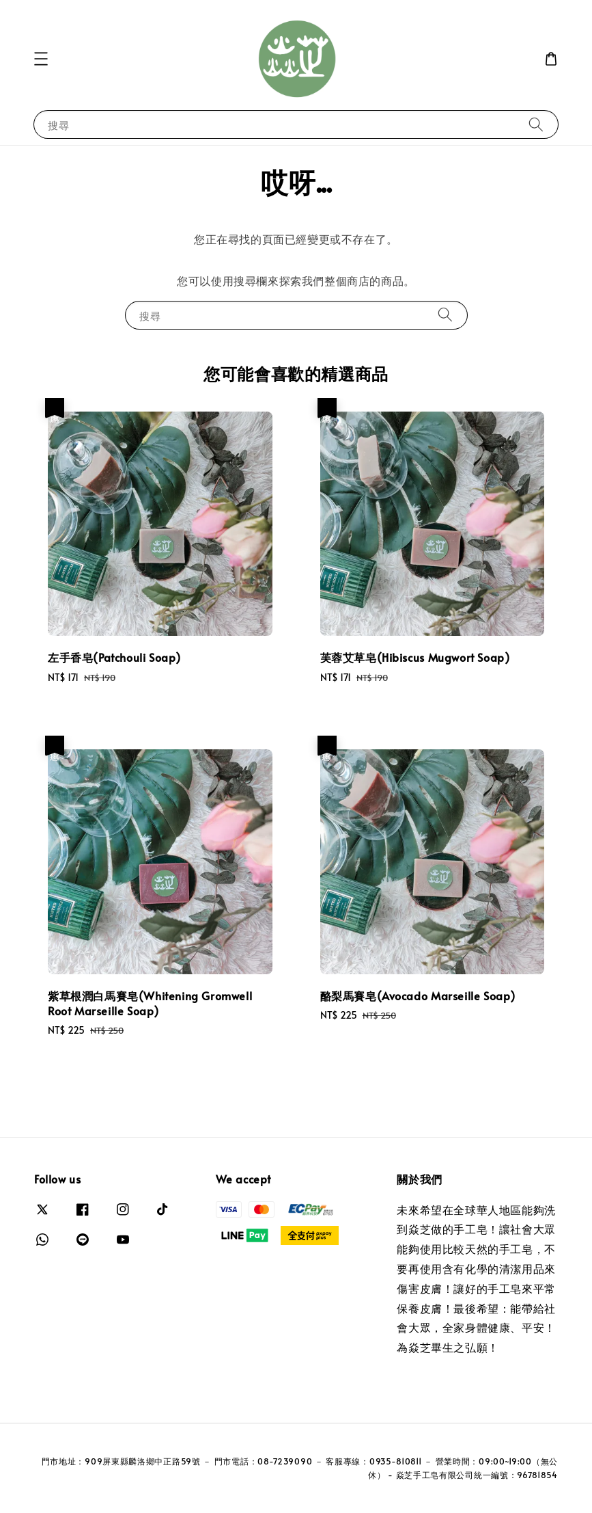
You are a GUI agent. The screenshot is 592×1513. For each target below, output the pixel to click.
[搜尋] (536, 124)
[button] (41, 59)
